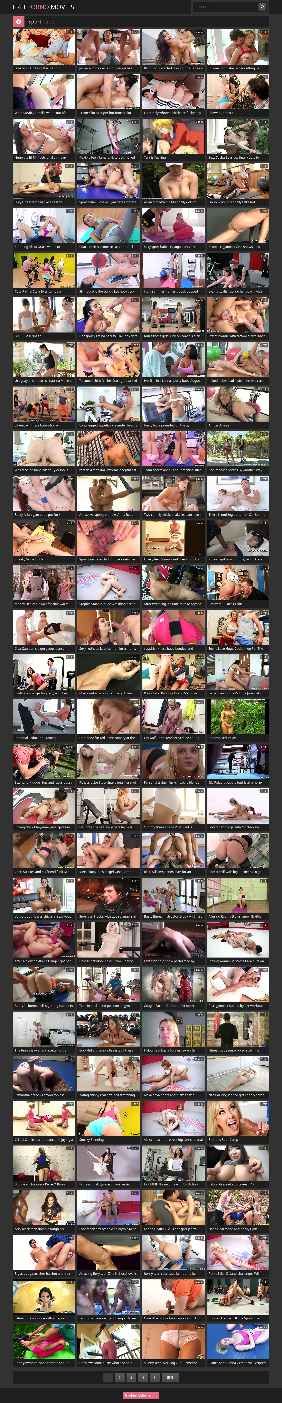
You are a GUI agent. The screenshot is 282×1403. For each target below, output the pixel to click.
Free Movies (43, 7)
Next (170, 1377)
